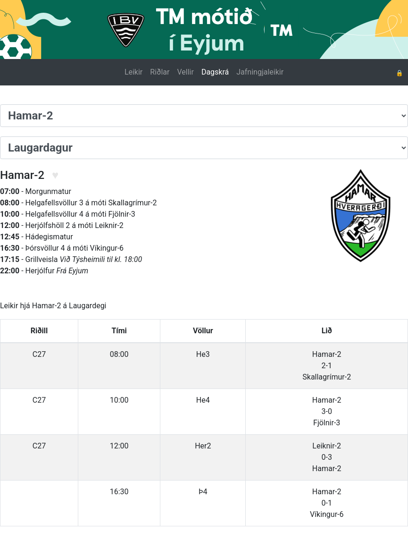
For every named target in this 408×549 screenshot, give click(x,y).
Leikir (133, 72)
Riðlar (159, 72)
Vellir (185, 72)
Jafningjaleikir (259, 72)
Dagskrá (215, 72)
